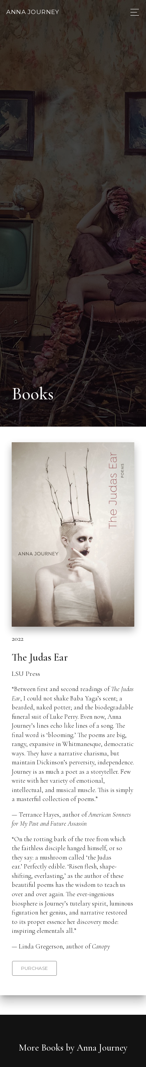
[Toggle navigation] (132, 12)
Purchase (34, 968)
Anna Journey (32, 12)
